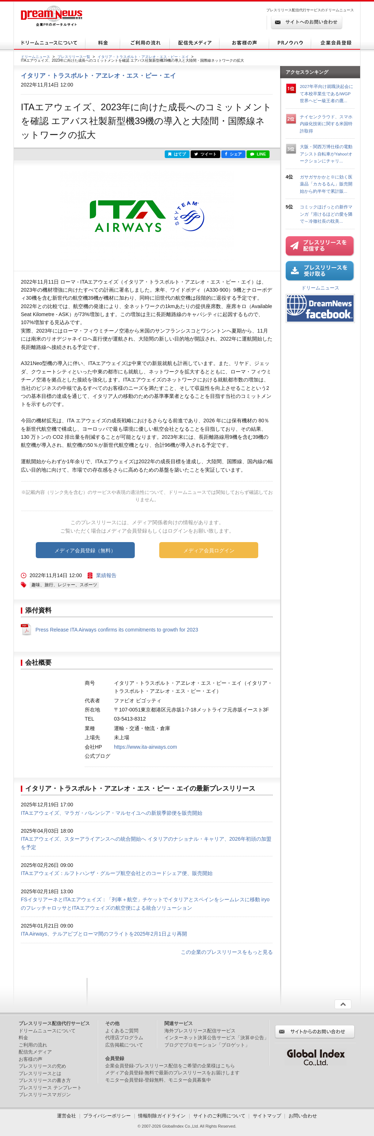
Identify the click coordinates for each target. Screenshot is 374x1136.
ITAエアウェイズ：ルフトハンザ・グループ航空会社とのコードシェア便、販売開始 (117, 873)
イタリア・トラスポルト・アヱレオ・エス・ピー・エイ (143, 57)
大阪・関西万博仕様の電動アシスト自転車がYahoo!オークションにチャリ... (326, 153)
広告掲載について (124, 1045)
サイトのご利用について (219, 1115)
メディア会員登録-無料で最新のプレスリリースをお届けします (172, 1072)
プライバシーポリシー (107, 1115)
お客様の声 (30, 1059)
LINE (258, 154)
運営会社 (67, 1115)
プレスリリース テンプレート (50, 1087)
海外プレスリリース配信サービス (200, 1030)
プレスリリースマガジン (45, 1094)
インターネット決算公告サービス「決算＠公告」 (216, 1037)
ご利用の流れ (33, 1045)
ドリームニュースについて (47, 1030)
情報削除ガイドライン (162, 1115)
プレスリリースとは (40, 1073)
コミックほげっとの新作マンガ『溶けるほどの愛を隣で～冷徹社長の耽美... (326, 213)
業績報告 (106, 575)
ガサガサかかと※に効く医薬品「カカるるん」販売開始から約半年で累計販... (326, 183)
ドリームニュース (35, 57)
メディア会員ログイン (208, 550)
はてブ (177, 154)
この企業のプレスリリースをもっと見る (227, 952)
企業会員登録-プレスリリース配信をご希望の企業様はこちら (170, 1065)
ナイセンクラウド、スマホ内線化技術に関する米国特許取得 (326, 123)
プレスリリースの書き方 (45, 1080)
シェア (233, 154)
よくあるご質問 (121, 1030)
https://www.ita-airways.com (145, 747)
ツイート (205, 154)
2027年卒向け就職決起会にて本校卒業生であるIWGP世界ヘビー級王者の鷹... (326, 93)
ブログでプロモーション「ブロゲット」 (207, 1045)
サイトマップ (267, 1115)
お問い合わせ (303, 1115)
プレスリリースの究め (42, 1066)
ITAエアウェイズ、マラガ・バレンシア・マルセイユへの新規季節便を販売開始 (111, 813)
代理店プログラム (124, 1037)
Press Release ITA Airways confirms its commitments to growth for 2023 (116, 630)
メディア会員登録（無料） (85, 550)
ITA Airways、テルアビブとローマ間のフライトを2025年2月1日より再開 (104, 934)
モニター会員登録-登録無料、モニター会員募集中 (158, 1080)
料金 (23, 1037)
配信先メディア (35, 1052)
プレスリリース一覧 (73, 57)
